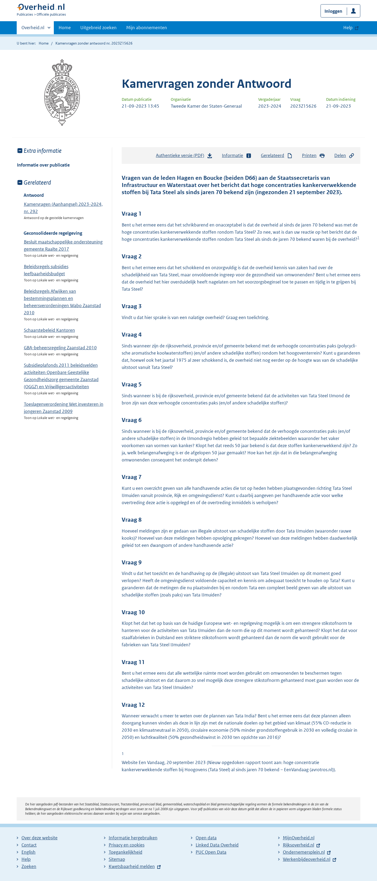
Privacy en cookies (126, 845)
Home (65, 27)
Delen (344, 155)
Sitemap (117, 859)
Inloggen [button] (333, 11)
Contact (29, 845)
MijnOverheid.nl (298, 838)
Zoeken (28, 866)
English (28, 852)
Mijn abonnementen (146, 27)
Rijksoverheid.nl (298, 845)
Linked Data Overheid (217, 845)
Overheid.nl (32, 29)
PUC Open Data (211, 852)
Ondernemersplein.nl (304, 852)
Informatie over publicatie (43, 165)
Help (26, 859)
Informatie (237, 155)
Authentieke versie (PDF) (184, 157)
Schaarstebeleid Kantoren (49, 330)
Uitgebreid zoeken (98, 27)
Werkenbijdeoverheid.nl (306, 859)
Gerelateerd (277, 155)
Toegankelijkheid (125, 852)
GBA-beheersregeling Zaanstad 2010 (60, 348)
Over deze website (39, 838)
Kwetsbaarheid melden (132, 866)
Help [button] (348, 27)
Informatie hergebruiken (133, 838)
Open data (206, 838)
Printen (313, 155)
